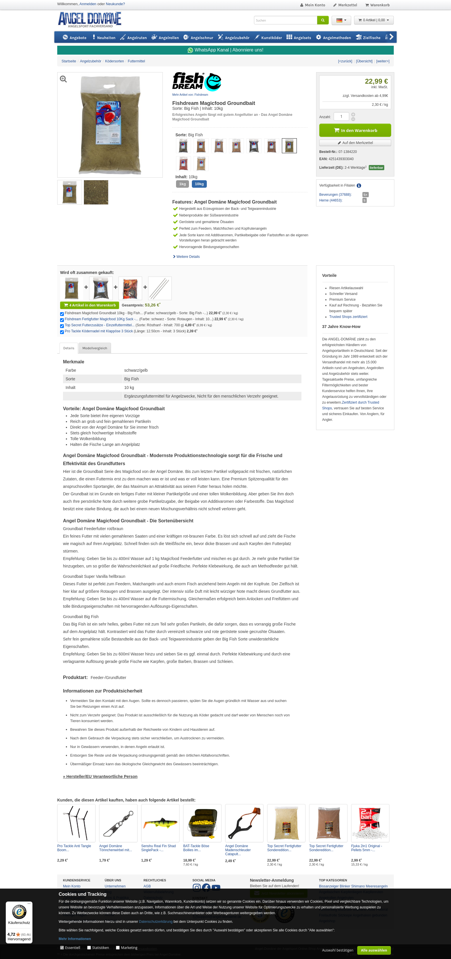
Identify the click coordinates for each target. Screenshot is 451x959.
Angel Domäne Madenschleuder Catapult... (238, 850)
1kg (182, 184)
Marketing (129, 947)
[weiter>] (382, 61)
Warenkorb (377, 5)
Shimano (358, 886)
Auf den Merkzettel (355, 142)
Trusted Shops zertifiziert (348, 317)
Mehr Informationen (75, 939)
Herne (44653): (331, 200)
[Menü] (29, 905)
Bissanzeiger (329, 886)
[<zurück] (345, 61)
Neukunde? (115, 4)
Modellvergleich (94, 348)
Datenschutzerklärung (156, 922)
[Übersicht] (364, 61)
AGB (147, 886)
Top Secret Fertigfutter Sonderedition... (284, 848)
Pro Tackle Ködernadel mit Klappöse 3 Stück (99, 331)
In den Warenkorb (355, 130)
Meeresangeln (377, 886)
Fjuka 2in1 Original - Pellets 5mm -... (366, 848)
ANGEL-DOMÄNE (92, 20)
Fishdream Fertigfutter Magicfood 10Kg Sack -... (101, 319)
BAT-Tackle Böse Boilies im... (196, 848)
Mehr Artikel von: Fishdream (190, 94)
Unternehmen (115, 886)
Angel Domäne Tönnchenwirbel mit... (115, 848)
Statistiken (100, 947)
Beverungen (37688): (335, 195)
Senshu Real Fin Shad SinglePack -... (158, 848)
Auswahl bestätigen (337, 950)
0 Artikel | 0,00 (374, 20)
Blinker (345, 886)
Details (68, 348)
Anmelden (87, 4)
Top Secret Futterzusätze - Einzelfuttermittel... (100, 325)
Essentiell (72, 947)
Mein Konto (312, 5)
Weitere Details (186, 257)
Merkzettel (345, 5)
